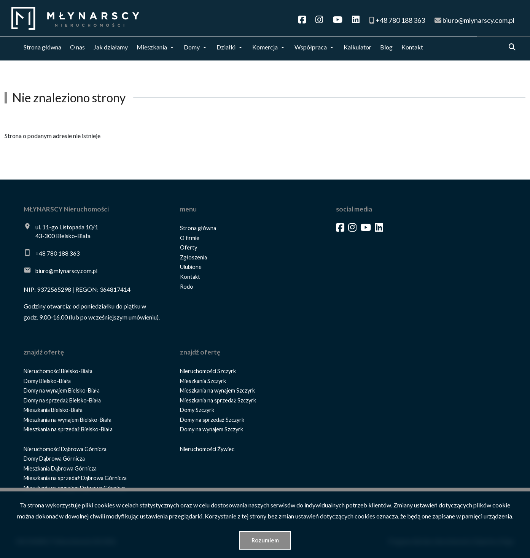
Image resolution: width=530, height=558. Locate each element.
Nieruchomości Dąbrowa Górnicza (65, 449)
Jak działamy (111, 47)
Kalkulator (357, 47)
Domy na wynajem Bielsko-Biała (62, 390)
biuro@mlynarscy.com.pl (66, 270)
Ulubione (191, 267)
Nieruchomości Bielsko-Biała (58, 371)
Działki (226, 47)
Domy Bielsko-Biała (47, 381)
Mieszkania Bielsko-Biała (53, 410)
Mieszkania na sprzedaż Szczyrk (218, 400)
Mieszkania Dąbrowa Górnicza (60, 468)
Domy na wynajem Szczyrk (211, 429)
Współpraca (310, 47)
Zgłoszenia (193, 257)
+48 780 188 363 (57, 253)
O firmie (189, 238)
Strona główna (42, 47)
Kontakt (412, 47)
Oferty (188, 247)
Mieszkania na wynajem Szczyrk (217, 390)
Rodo (186, 286)
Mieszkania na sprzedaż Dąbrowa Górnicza (75, 478)
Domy (192, 47)
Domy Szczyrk (197, 410)
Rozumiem (265, 540)
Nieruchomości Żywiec (207, 449)
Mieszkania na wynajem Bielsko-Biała (67, 420)
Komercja (265, 47)
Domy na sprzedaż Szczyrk (212, 420)
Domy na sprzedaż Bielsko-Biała (62, 400)
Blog (386, 47)
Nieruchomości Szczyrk (208, 371)
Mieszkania (152, 47)
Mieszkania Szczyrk (203, 381)
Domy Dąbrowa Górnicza (54, 458)
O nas (77, 47)
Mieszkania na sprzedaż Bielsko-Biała (68, 429)
